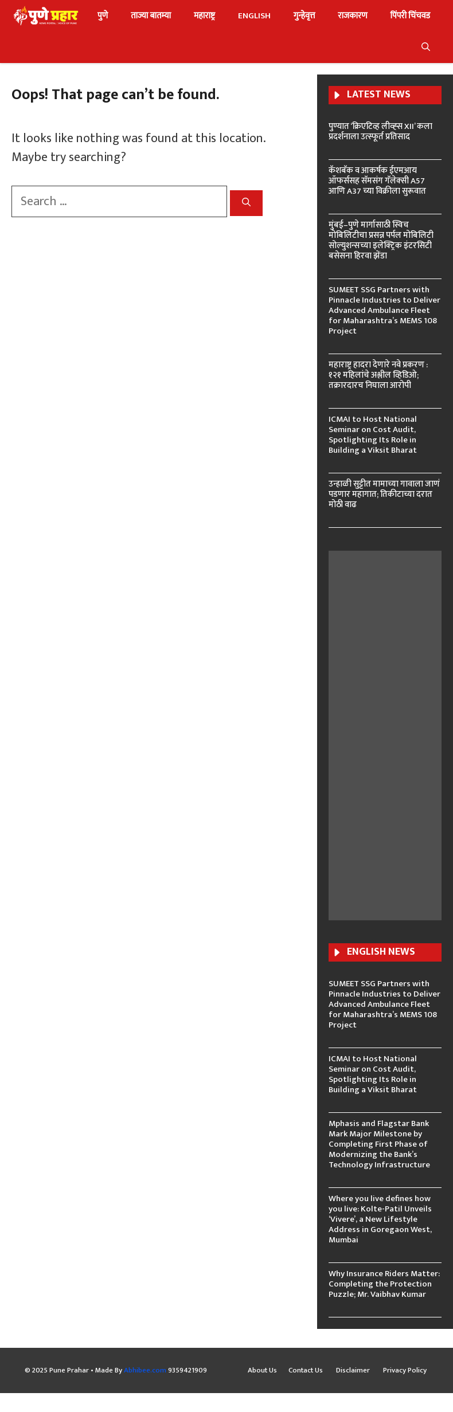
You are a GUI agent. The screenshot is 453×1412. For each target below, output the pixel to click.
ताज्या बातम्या (151, 16)
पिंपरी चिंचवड (410, 16)
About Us (262, 1370)
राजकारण (352, 16)
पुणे (102, 16)
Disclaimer (354, 1370)
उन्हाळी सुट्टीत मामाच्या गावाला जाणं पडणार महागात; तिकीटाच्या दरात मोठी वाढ (384, 494)
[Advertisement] (396, 734)
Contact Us (306, 1370)
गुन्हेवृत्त (304, 16)
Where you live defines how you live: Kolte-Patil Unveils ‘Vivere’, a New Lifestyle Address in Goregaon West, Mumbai (380, 1219)
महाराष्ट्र (204, 16)
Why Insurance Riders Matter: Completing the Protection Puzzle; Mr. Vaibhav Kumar (384, 1283)
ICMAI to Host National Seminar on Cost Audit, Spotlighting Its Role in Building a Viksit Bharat (373, 434)
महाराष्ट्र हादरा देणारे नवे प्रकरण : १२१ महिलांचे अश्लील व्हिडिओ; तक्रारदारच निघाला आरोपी (378, 375)
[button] (426, 47)
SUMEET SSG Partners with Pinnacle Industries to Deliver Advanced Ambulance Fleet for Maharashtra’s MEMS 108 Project (384, 310)
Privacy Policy (405, 1370)
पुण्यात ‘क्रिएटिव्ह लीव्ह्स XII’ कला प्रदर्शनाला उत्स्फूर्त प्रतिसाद (380, 131)
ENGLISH (254, 16)
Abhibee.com (145, 1370)
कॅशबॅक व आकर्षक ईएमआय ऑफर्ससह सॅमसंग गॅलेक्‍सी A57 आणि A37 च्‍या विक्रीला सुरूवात (377, 180)
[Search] (246, 203)
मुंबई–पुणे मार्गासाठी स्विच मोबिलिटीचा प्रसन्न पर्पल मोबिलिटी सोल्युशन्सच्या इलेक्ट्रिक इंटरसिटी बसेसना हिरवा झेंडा (381, 240)
